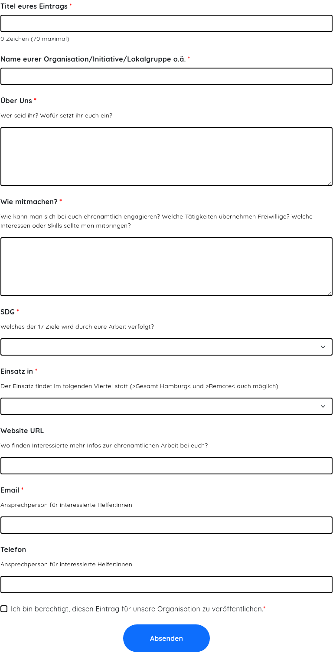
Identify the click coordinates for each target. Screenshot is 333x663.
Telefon (13, 549)
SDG (7, 311)
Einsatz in (16, 371)
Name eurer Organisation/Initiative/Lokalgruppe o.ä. (93, 59)
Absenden (166, 638)
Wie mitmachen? (29, 201)
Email (10, 490)
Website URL (22, 430)
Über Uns (16, 100)
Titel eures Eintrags (34, 6)
